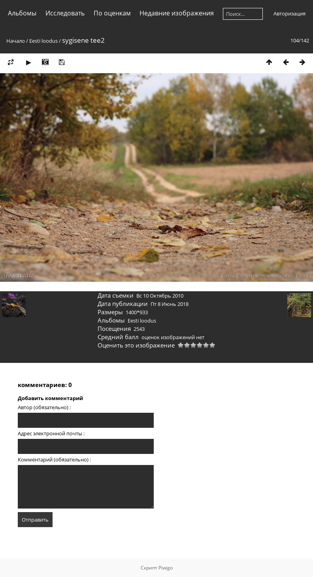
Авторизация (289, 13)
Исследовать (65, 13)
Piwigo (165, 567)
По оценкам (112, 13)
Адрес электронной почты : (51, 433)
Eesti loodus (43, 40)
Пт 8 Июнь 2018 (170, 303)
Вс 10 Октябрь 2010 (159, 295)
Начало (15, 40)
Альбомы (22, 13)
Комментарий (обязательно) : (54, 459)
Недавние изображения (177, 13)
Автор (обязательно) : (44, 407)
